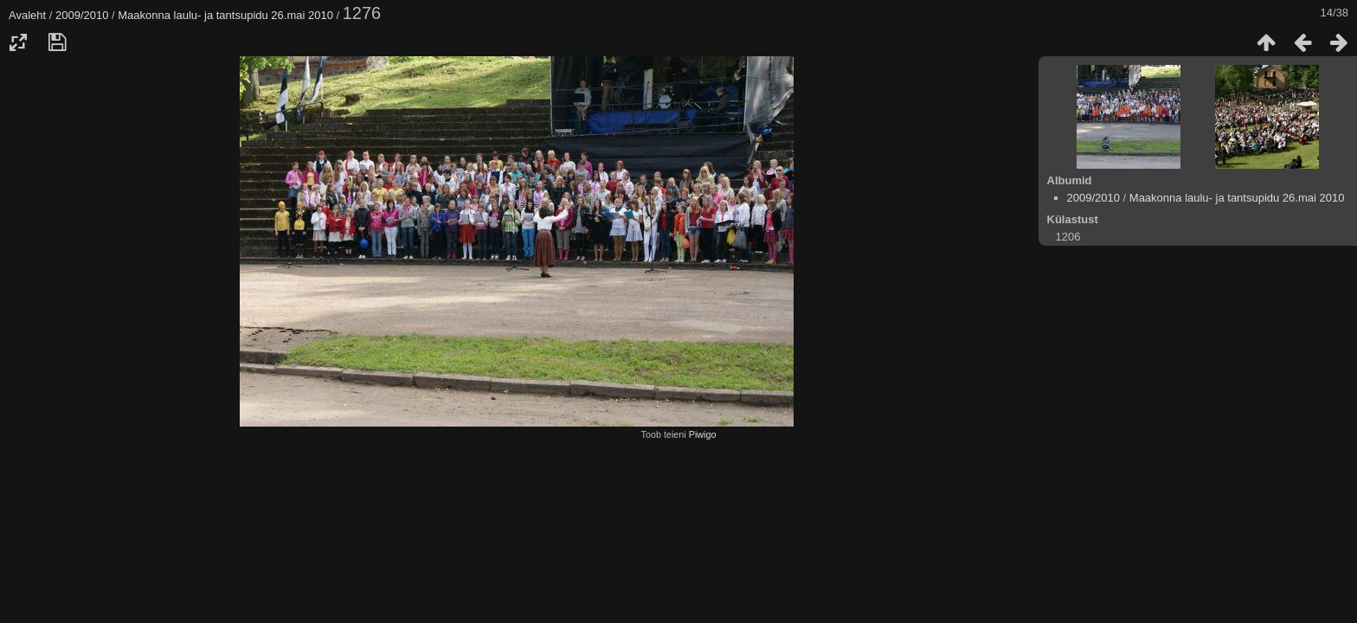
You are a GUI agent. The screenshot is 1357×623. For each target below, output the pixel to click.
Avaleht (27, 15)
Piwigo (703, 434)
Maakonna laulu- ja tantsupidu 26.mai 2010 (225, 15)
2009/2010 (81, 15)
